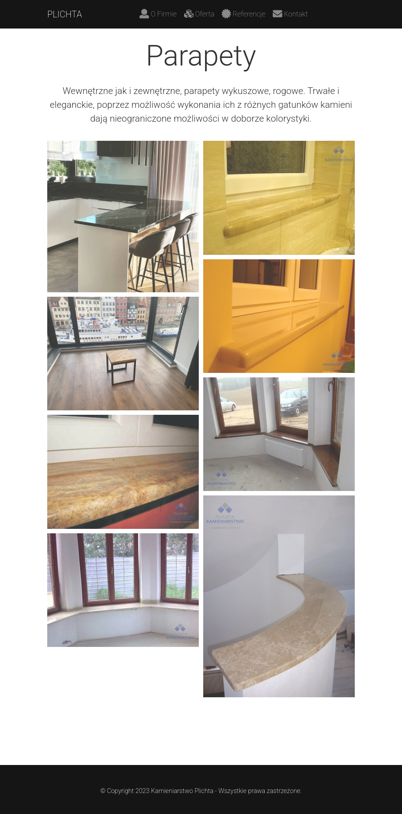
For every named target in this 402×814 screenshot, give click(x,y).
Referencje (244, 13)
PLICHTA (64, 14)
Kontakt (290, 13)
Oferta (199, 13)
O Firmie (158, 13)
